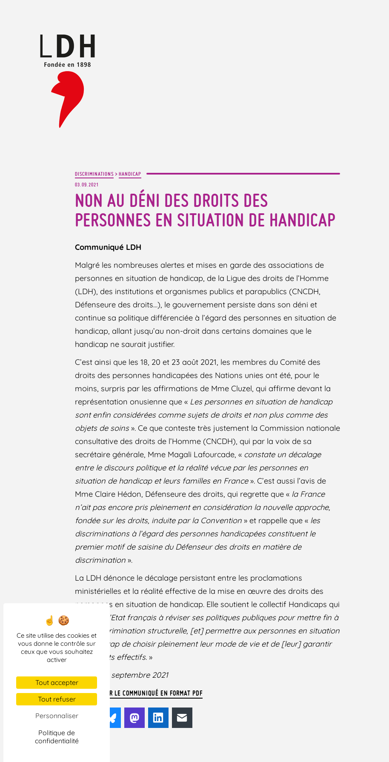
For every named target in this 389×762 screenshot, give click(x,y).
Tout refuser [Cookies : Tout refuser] (57, 699)
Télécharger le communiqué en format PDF (139, 693)
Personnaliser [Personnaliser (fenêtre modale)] (56, 715)
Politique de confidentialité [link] (57, 736)
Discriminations (94, 173)
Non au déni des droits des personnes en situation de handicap (205, 210)
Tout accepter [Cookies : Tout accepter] (56, 682)
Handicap (130, 173)
